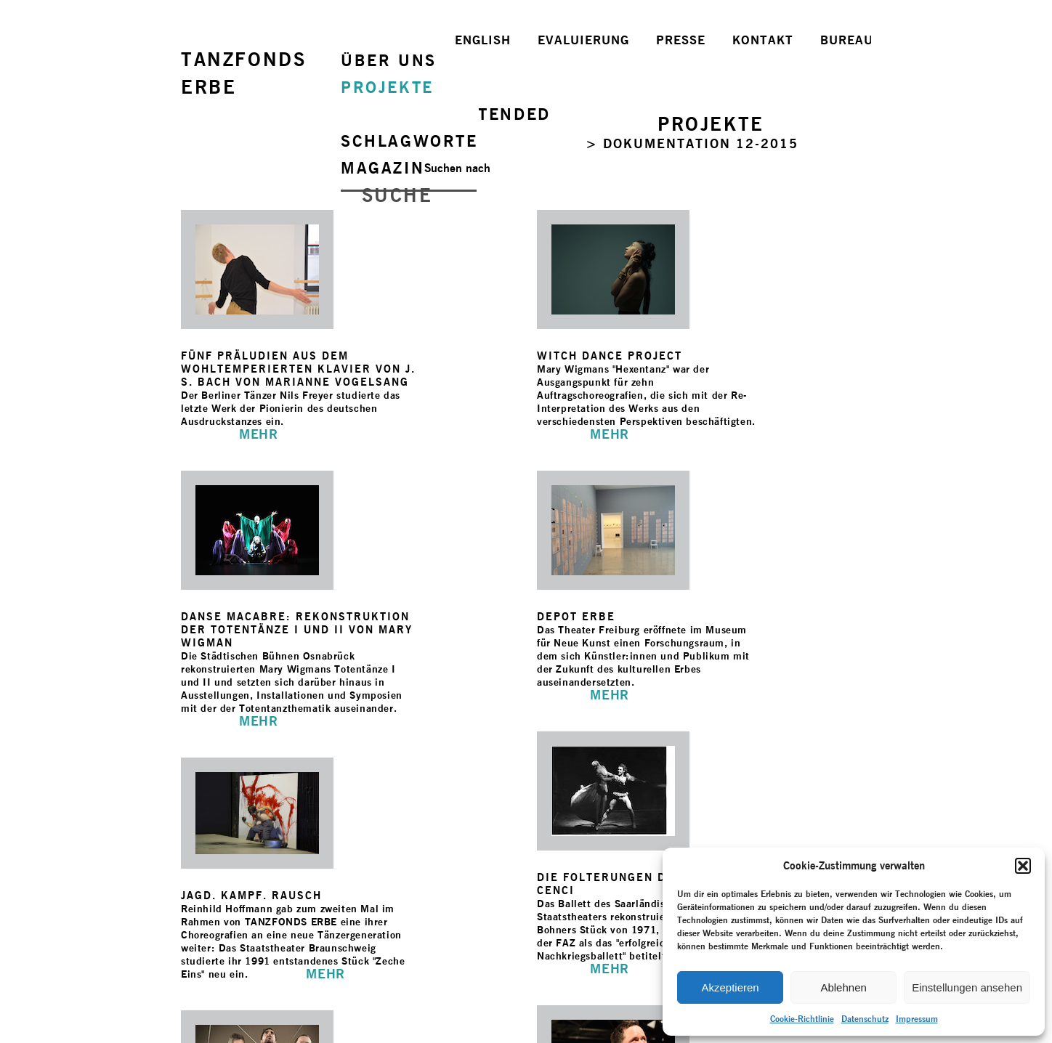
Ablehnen (843, 987)
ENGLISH (483, 40)
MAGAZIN (382, 167)
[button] (1023, 866)
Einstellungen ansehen (967, 987)
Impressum (917, 1018)
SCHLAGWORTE (409, 140)
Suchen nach (457, 168)
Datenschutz (865, 1018)
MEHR (258, 434)
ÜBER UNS (389, 60)
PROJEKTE (387, 87)
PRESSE (680, 40)
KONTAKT (762, 40)
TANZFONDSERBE (243, 73)
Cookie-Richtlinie (802, 1018)
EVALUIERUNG (583, 40)
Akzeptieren (729, 987)
